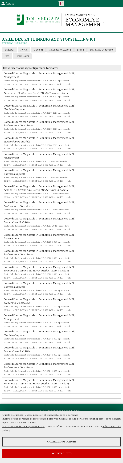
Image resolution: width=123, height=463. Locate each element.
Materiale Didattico (101, 49)
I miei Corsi (22, 56)
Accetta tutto (61, 453)
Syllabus (10, 49)
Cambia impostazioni (61, 441)
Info (7, 56)
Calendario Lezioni (60, 49)
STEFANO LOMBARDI (14, 43)
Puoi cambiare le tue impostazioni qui (23, 426)
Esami (80, 49)
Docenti (38, 49)
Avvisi (24, 49)
